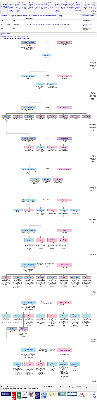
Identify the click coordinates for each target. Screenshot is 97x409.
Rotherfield (44, 7)
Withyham (64, 8)
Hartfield (11, 8)
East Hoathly (11, 6)
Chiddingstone (51, 3)
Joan (40, 116)
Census (87, 3)
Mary (52, 210)
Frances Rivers (64, 138)
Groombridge (64, 4)
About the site (93, 3)
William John (75, 364)
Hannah (23, 328)
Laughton (77, 7)
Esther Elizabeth (41, 364)
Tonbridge (10, 11)
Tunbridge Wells (17, 11)
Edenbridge (18, 4)
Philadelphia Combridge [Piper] (52, 15)
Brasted (17, 3)
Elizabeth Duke (64, 107)
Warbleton (44, 8)
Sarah (52, 147)
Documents (87, 7)
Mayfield (31, 7)
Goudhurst (57, 4)
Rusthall (51, 7)
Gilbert (75, 210)
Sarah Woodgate (64, 169)
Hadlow (71, 4)
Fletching (30, 4)
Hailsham (77, 5)
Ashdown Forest (10, 3)
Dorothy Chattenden (63, 240)
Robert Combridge (28, 42)
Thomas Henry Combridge (30, 15)
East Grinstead (77, 3)
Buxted (31, 3)
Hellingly (31, 5)
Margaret (75, 116)
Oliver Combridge (28, 107)
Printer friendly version (88, 15)
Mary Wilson (64, 264)
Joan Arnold (64, 76)
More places (77, 10)
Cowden (57, 3)
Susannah (86, 116)
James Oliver (63, 364)
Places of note (93, 12)
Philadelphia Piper (64, 350)
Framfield (44, 4)
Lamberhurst (70, 5)
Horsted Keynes (57, 6)
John (52, 277)
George (17, 316)
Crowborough (71, 3)
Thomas (12, 328)
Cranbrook (64, 3)
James (86, 316)
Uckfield (24, 8)
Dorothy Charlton (64, 200)
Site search (93, 7)
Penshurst (37, 7)
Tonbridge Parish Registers (87, 25)
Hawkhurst (17, 5)
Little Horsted (17, 8)
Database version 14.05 (18, 387)
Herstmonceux (38, 5)
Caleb (18, 364)
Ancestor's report (5, 33)
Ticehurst (77, 8)
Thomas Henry (75, 315)
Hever (44, 5)
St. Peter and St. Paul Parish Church (38, 24)
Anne (63, 116)
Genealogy (87, 4)
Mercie (18, 116)
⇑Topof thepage (94, 395)
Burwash (24, 3)
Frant (50, 4)
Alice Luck (64, 42)
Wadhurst (30, 8)
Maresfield (24, 7)
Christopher (6, 116)
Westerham (51, 8)
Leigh (10, 10)
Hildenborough (51, 5)
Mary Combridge (7, 15)
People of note (93, 9)
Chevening (37, 3)
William (29, 277)
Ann (29, 210)
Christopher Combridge (28, 138)
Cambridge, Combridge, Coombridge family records (14, 36)
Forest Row (37, 4)
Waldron (37, 8)
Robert (46, 55)
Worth (70, 8)
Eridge (24, 4)
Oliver (41, 84)
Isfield (64, 5)
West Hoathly (58, 11)
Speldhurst (71, 7)
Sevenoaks (57, 8)
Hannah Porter (64, 302)
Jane (29, 147)
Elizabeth (64, 147)
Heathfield (24, 5)
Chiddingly (44, 3)
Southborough (64, 7)
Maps (86, 8)
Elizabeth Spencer (52, 240)
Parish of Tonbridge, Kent (62, 24)
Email (93, 5)
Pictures (87, 5)
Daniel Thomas (52, 364)
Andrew (52, 84)
